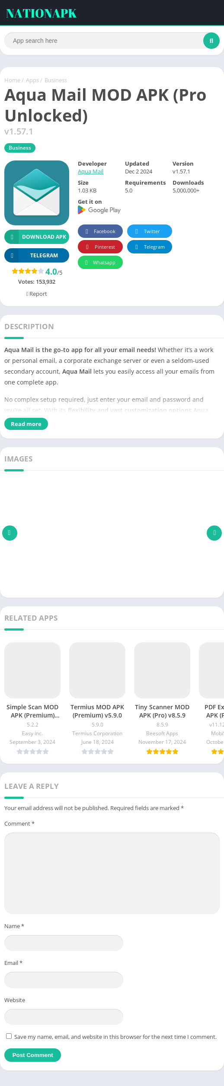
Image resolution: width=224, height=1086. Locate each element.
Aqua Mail (90, 172)
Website (14, 1000)
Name (14, 926)
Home (12, 81)
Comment (19, 824)
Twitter (146, 232)
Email (13, 963)
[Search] (112, 40)
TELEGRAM (31, 256)
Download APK (35, 238)
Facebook (99, 232)
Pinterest (99, 247)
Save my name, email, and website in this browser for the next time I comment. (115, 1037)
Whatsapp (99, 263)
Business (56, 81)
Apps (32, 81)
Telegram (148, 247)
